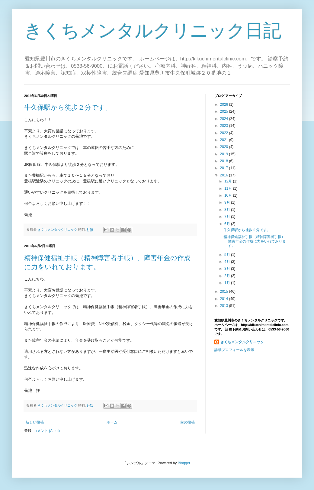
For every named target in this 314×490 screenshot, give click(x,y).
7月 (227, 216)
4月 (227, 262)
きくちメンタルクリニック (242, 342)
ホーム (112, 422)
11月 (228, 188)
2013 (224, 306)
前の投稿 (187, 422)
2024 (224, 119)
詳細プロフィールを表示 (234, 350)
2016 (224, 175)
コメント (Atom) (47, 431)
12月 (228, 181)
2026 (224, 104)
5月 (227, 255)
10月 (228, 195)
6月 (227, 224)
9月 (227, 202)
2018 (224, 161)
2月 (227, 276)
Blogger (184, 463)
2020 (224, 147)
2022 (224, 133)
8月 (227, 210)
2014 (224, 299)
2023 (224, 126)
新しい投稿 (35, 422)
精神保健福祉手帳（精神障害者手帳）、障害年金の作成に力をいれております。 (256, 241)
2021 (224, 140)
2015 (224, 291)
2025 (224, 111)
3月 (227, 268)
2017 (224, 168)
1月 (227, 283)
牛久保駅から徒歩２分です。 (68, 107)
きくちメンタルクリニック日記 (152, 31)
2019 (224, 154)
